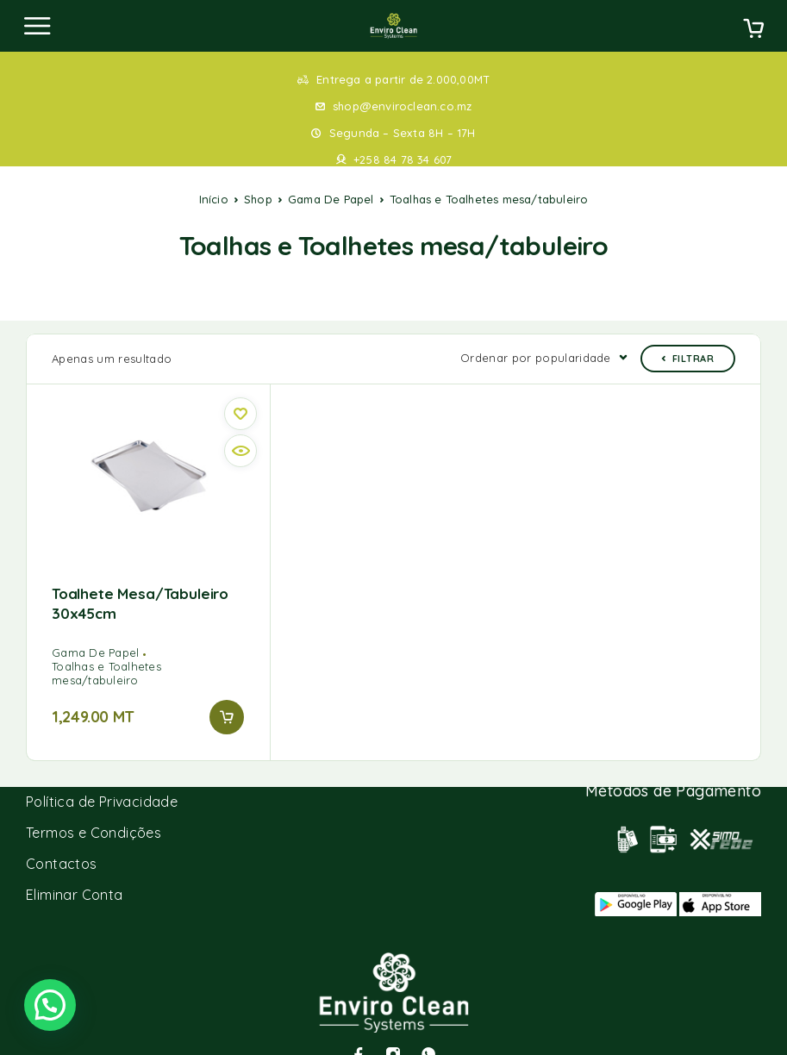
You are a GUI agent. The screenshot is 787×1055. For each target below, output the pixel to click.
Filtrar (688, 332)
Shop (258, 199)
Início (213, 199)
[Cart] (753, 30)
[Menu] (37, 26)
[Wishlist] (240, 387)
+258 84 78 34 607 (402, 159)
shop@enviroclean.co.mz (402, 106)
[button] (226, 690)
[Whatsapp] (428, 1027)
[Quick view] (240, 424)
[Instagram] (393, 1027)
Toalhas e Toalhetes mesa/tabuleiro (106, 646)
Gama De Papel (331, 199)
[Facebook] (358, 1027)
